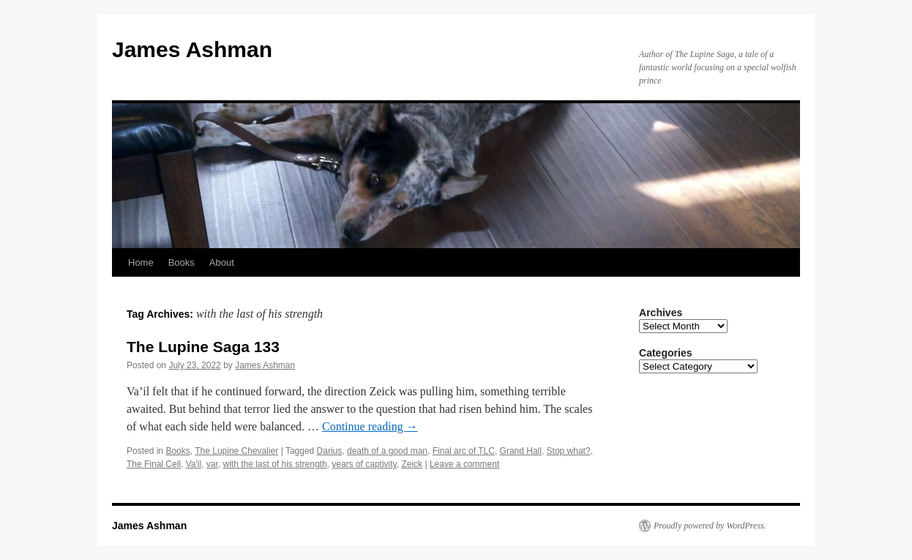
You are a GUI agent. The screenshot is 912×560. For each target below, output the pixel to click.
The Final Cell (154, 464)
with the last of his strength (274, 464)
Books (181, 262)
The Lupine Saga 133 (203, 346)
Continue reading (370, 426)
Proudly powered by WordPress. (710, 525)
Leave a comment (464, 464)
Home (141, 262)
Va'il (193, 464)
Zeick (411, 464)
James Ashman (192, 49)
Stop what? (569, 451)
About (221, 262)
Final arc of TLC (464, 451)
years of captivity (364, 464)
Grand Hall (521, 451)
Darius (330, 451)
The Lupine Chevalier (236, 451)
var (212, 464)
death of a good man (387, 451)
